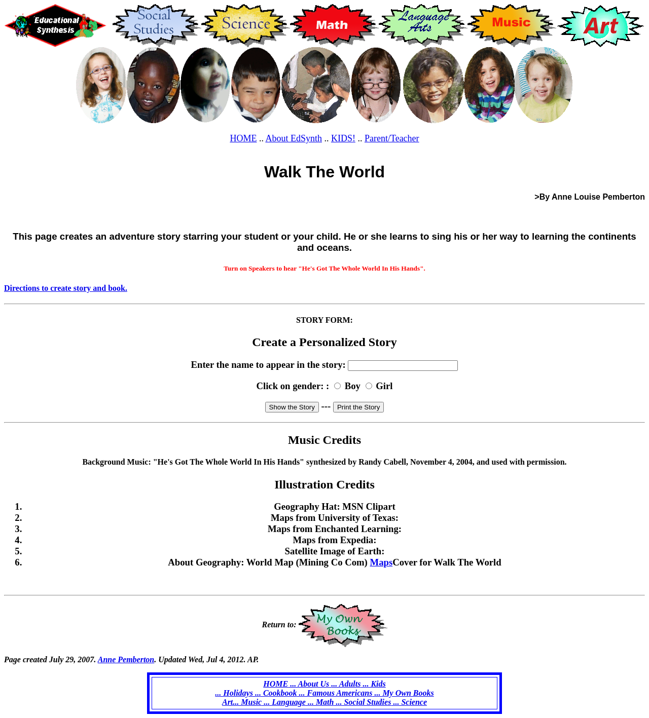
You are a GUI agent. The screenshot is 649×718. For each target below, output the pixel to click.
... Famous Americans (335, 693)
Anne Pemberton (126, 659)
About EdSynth (293, 138)
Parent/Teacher (392, 138)
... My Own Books (403, 693)
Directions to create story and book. (65, 288)
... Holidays (234, 693)
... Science (409, 702)
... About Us (309, 683)
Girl (384, 386)
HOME (243, 138)
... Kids (372, 683)
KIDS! (343, 138)
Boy (352, 386)
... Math (320, 702)
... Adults (345, 683)
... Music (247, 702)
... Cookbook (275, 693)
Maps (381, 562)
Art (227, 702)
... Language (284, 702)
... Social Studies (362, 702)
